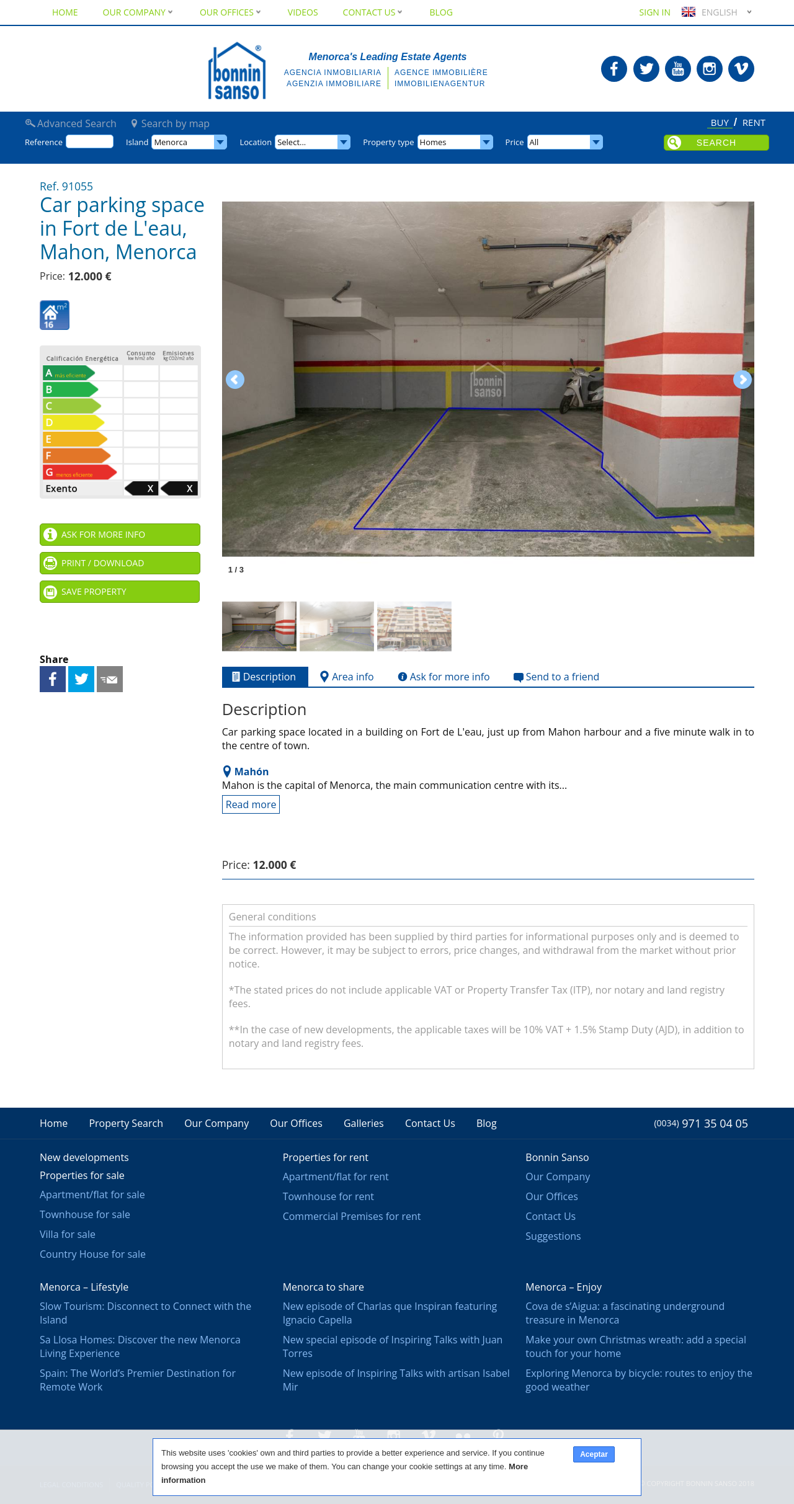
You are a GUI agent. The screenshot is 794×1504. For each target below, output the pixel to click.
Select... (291, 142)
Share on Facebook (53, 679)
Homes (433, 142)
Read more (251, 804)
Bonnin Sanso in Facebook (614, 69)
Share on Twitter (81, 679)
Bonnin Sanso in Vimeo (741, 69)
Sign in (655, 12)
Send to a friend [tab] (555, 677)
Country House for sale (93, 1254)
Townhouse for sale (85, 1214)
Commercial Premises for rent (352, 1216)
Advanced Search (77, 123)
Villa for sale (68, 1234)
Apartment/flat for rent (336, 1176)
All (534, 142)
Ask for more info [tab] (442, 677)
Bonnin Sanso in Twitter (646, 69)
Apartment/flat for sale (92, 1194)
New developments (84, 1157)
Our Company (139, 12)
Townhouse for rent (328, 1196)
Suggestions (553, 1236)
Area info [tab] (345, 677)
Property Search (126, 1123)
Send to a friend (110, 679)
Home (65, 12)
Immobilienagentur (440, 83)
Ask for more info (103, 534)
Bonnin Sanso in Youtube (678, 69)
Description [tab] (262, 677)
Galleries (364, 1123)
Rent (754, 123)
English (708, 12)
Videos (303, 12)
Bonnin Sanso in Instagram (710, 69)
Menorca (170, 142)
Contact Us (374, 12)
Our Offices (231, 12)
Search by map (175, 123)
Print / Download (102, 563)
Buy (720, 123)
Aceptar (594, 1454)
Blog (440, 12)
